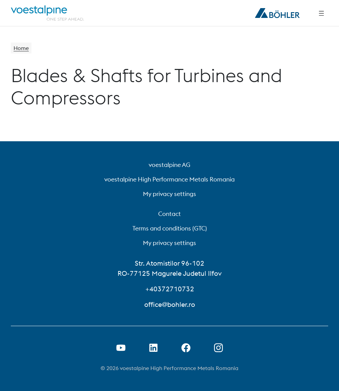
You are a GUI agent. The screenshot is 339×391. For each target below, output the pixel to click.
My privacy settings (169, 194)
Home (21, 48)
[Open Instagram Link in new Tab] (218, 347)
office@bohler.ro (169, 304)
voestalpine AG (169, 165)
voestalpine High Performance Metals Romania (169, 179)
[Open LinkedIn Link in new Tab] (153, 347)
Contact (169, 214)
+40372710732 (169, 289)
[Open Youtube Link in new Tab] (120, 347)
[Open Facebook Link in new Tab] (186, 347)
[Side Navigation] (321, 13)
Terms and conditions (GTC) (169, 228)
